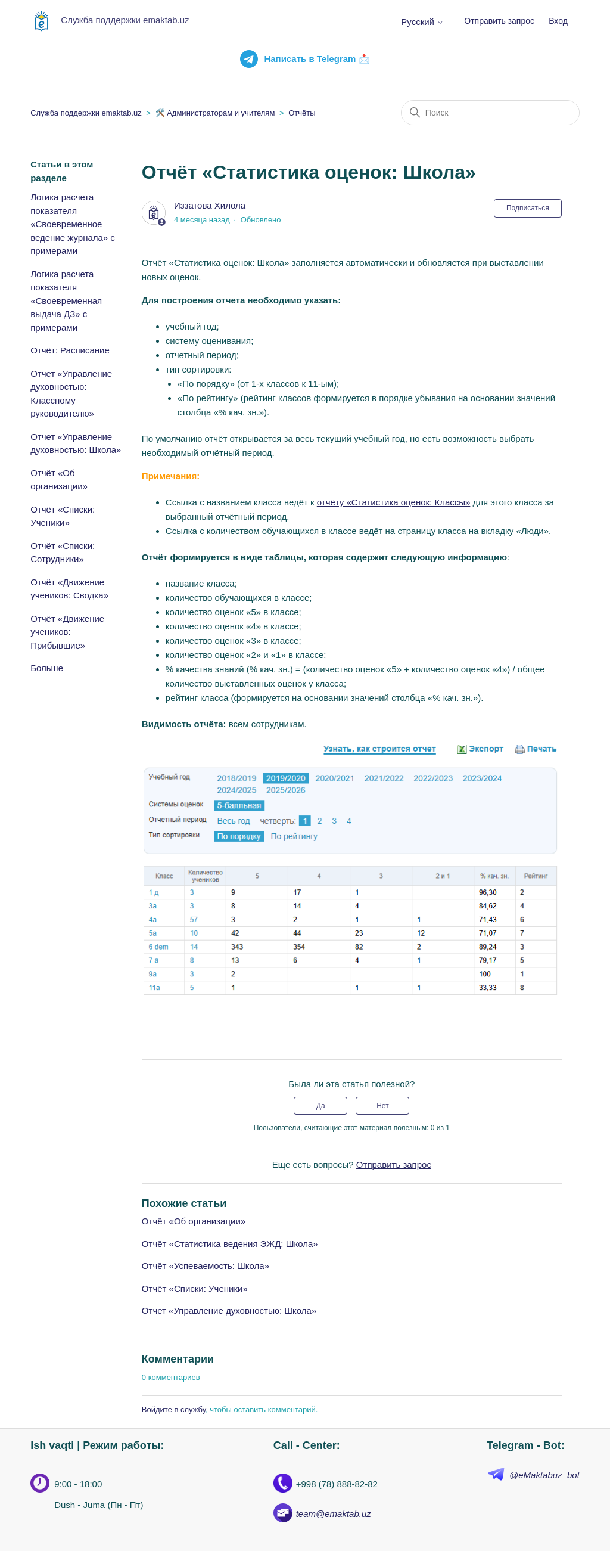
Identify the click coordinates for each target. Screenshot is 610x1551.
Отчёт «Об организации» (59, 480)
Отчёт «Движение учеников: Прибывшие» (67, 631)
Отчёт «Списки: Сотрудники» (62, 552)
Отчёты (301, 112)
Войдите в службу (174, 1409)
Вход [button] (558, 21)
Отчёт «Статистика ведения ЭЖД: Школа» (230, 1244)
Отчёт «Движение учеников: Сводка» (69, 589)
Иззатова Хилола (209, 205)
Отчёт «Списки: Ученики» (62, 516)
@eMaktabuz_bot (544, 1475)
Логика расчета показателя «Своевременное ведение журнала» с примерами (72, 224)
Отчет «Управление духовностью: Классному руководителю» (71, 393)
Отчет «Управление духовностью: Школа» (75, 443)
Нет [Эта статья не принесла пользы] (382, 1106)
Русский (422, 22)
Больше (46, 668)
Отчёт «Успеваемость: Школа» (205, 1266)
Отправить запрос (499, 21)
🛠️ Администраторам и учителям (215, 112)
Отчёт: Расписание (70, 350)
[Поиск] (490, 113)
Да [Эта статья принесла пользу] (320, 1106)
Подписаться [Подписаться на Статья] (527, 208)
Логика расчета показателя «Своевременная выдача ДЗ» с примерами (66, 301)
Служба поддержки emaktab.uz (86, 112)
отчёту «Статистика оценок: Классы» (394, 502)
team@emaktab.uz (333, 1514)
